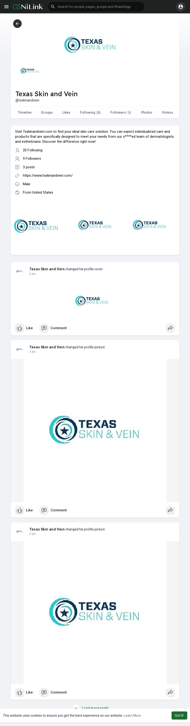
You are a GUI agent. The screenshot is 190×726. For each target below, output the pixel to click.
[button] (96, 6)
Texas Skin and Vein (47, 269)
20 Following (32, 150)
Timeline (24, 112)
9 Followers (32, 158)
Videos (167, 112)
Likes (66, 112)
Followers (121, 113)
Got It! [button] (179, 715)
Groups (47, 112)
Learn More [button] (132, 715)
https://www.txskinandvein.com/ (48, 175)
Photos (146, 112)
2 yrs (32, 274)
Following (90, 113)
